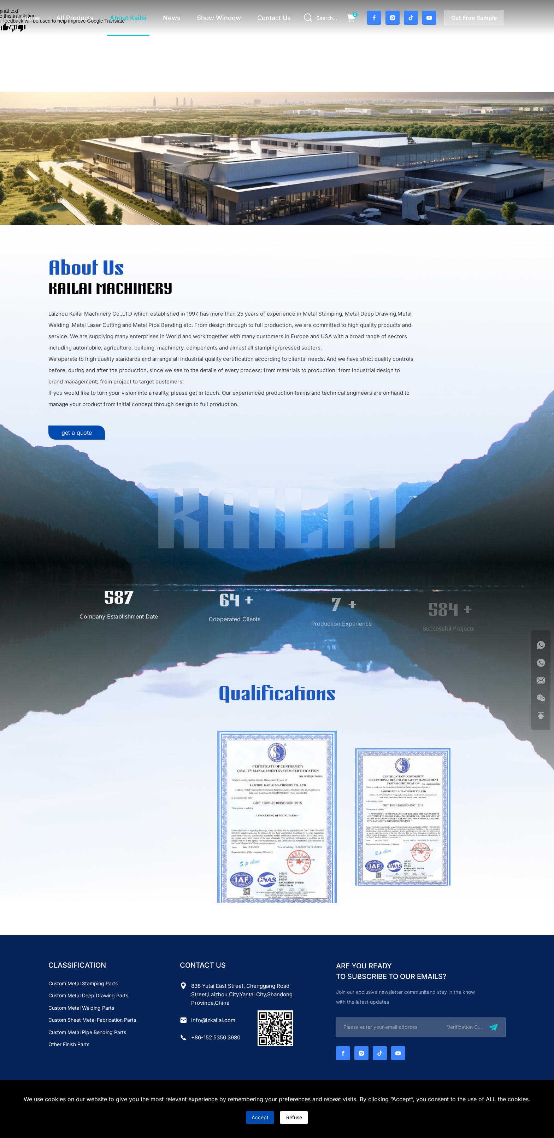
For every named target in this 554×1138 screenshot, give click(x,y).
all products (75, 18)
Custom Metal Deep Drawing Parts (88, 995)
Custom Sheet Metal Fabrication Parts (92, 1020)
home (31, 18)
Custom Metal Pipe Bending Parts (87, 1032)
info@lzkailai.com (213, 1020)
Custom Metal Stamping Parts (83, 983)
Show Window (219, 18)
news (172, 18)
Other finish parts (68, 1044)
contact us (274, 18)
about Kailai (128, 18)
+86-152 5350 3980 (215, 1037)
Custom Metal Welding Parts (81, 1008)
